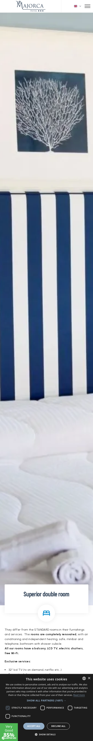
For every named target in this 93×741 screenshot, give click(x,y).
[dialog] (46, 707)
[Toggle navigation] (87, 6)
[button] (46, 700)
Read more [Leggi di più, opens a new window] (79, 695)
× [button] (89, 678)
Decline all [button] (58, 726)
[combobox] (84, 678)
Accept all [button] (34, 726)
